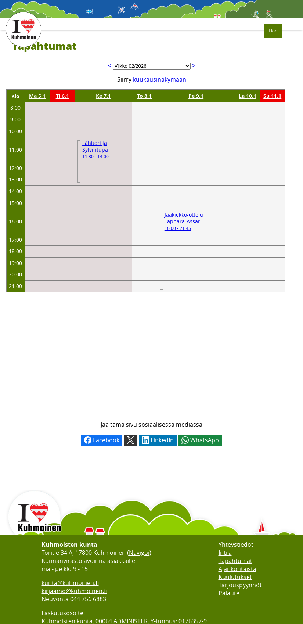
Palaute (229, 593)
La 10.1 (247, 95)
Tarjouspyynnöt (240, 585)
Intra (225, 553)
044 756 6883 (88, 599)
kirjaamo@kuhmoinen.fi (74, 591)
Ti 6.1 (62, 95)
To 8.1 (144, 95)
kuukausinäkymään (159, 79)
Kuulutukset (235, 577)
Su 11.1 (272, 95)
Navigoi (139, 553)
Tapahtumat (235, 561)
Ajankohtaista (237, 569)
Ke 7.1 (103, 95)
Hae (272, 30)
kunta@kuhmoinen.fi (70, 583)
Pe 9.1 (195, 95)
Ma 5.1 (37, 95)
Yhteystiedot (236, 544)
